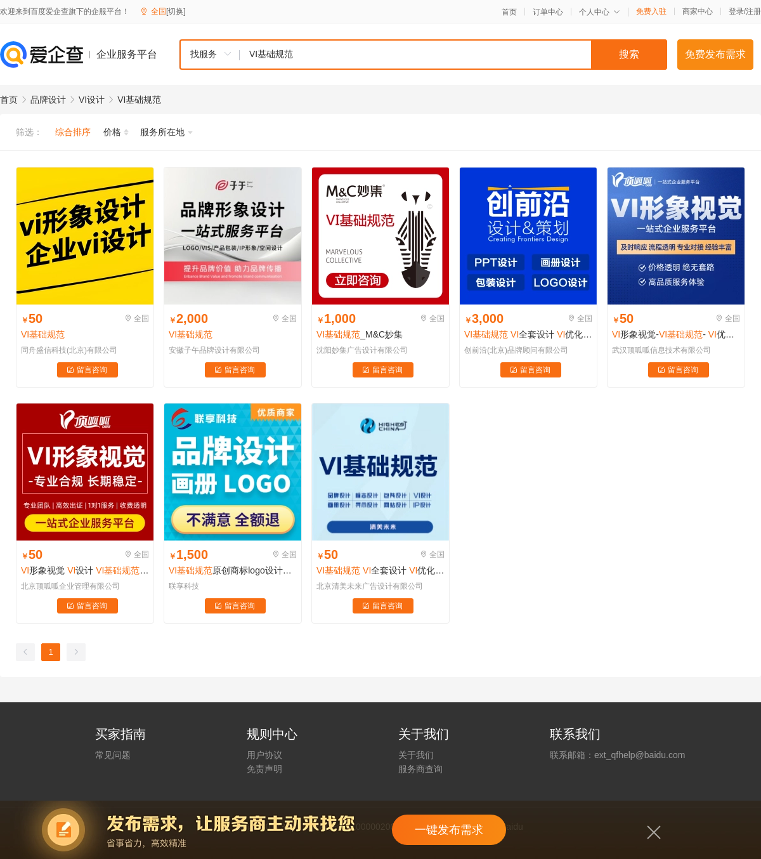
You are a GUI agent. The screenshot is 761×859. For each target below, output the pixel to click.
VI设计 (92, 99)
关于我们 (416, 755)
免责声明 (264, 769)
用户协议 (264, 755)
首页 (509, 12)
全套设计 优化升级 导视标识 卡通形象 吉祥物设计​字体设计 (380, 570)
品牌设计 (48, 99)
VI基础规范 (139, 99)
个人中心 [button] (599, 12)
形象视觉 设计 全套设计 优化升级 (85, 570)
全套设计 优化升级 (528, 334)
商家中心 (697, 11)
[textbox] (453, 54)
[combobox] (423, 54)
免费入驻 (651, 11)
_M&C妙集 (359, 334)
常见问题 (113, 755)
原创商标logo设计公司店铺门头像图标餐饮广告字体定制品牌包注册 (233, 570)
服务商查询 (420, 769)
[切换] (176, 11)
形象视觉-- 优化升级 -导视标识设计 (676, 334)
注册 (753, 11)
